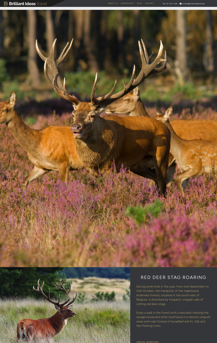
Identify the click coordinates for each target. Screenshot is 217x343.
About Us (113, 3)
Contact (149, 3)
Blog (139, 3)
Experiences (127, 3)
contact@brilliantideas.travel (193, 4)
